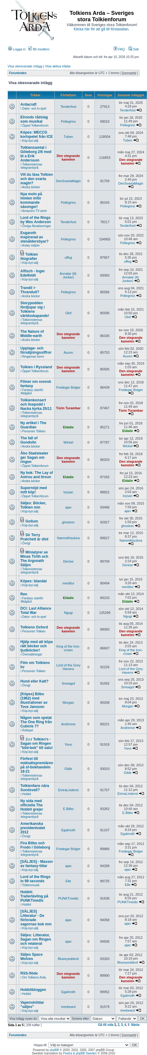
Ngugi (68, 612)
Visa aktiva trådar (58, 66)
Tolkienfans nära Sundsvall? (34, 788)
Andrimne (68, 724)
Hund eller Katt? (34, 681)
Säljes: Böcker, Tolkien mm (33, 505)
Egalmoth (68, 830)
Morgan (68, 702)
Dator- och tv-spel (34, 108)
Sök (133, 49)
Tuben (68, 136)
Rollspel (27, 730)
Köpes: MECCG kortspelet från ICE (36, 134)
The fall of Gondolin (29, 440)
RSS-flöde (29, 973)
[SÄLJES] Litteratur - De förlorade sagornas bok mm (36, 917)
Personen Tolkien (34, 431)
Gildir (68, 769)
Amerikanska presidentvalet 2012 (32, 828)
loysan (68, 492)
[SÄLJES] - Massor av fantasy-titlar (36, 863)
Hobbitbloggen (33, 990)
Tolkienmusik (30, 885)
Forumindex (17, 73)
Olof (68, 313)
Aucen (68, 352)
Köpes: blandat (33, 581)
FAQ (119, 49)
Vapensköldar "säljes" (32, 1004)
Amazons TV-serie (34, 211)
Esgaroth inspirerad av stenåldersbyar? (34, 237)
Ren (23, 594)
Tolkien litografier (29, 256)
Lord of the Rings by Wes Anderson (35, 220)
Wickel (68, 442)
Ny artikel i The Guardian (33, 425)
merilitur (68, 583)
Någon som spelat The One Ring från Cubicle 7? (36, 722)
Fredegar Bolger (68, 387)
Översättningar (32, 654)
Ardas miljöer (30, 245)
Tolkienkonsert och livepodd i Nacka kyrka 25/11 (36, 404)
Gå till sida (106, 1024)
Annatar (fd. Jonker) (68, 275)
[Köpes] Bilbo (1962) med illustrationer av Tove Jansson (33, 700)
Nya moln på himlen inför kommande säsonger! (31, 200)
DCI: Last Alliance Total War (35, 610)
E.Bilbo (68, 809)
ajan (68, 507)
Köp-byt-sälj (30, 140)
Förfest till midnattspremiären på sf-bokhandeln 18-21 (36, 765)
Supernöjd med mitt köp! (33, 490)
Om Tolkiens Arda (34, 977)
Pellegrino (68, 121)
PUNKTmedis (68, 898)
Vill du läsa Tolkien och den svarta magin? (36, 178)
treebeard (68, 1007)
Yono (68, 744)
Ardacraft (28, 104)
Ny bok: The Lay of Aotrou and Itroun (36, 475)
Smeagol (68, 683)
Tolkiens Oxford (34, 627)
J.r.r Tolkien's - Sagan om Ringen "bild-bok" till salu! (36, 743)
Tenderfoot (68, 106)
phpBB (54, 1050)
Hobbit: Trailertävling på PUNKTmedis (34, 896)
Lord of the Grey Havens (68, 667)
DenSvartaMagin (68, 181)
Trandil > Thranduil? (29, 290)
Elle (68, 881)
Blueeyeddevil (68, 959)
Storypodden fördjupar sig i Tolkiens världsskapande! (34, 309)
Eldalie (68, 427)
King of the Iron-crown (68, 648)
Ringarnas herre (33, 356)
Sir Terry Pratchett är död (34, 537)
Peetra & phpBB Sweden (80, 1053)
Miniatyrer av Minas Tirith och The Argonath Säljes (34, 558)
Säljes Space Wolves (31, 956)
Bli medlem (38, 49)
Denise (68, 561)
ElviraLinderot (68, 790)
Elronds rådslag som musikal (34, 119)
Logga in (17, 49)
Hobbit (26, 794)
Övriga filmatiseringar (36, 226)
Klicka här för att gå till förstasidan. (101, 29)
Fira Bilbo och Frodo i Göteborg (35, 845)
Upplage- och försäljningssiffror (36, 350)
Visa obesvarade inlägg (25, 66)
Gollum (32, 521)
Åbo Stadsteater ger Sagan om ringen (34, 457)
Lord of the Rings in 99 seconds (35, 879)
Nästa (135, 1024)
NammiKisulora (68, 538)
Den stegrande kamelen (68, 157)
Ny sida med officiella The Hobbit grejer (31, 805)
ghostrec (68, 522)
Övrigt (26, 543)
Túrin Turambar (68, 408)
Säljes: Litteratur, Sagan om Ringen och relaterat (35, 939)
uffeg (68, 257)
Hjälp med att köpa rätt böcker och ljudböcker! (36, 646)
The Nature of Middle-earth (32, 333)
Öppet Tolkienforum (35, 125)
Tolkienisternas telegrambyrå (31, 166)
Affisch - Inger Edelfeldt (32, 273)
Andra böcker (31, 187)
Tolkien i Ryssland (36, 367)
